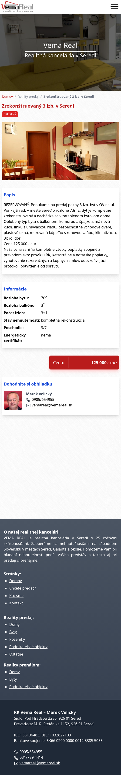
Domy (14, 624)
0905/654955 (40, 399)
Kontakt (16, 603)
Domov (7, 96)
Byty (13, 631)
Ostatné (16, 654)
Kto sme (16, 595)
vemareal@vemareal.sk (49, 405)
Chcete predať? (22, 588)
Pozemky (17, 639)
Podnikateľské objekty (28, 646)
